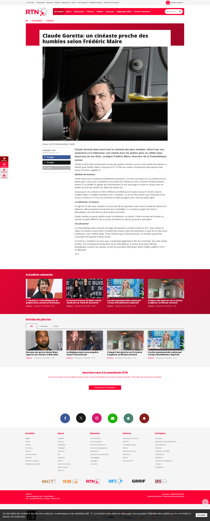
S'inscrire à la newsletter (105, 387)
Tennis (60, 461)
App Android (144, 418)
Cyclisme (61, 451)
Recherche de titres (97, 445)
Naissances (66, 2)
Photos (90, 11)
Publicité (158, 448)
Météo (125, 448)
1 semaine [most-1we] (43, 326)
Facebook (65, 418)
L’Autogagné (94, 457)
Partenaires (159, 454)
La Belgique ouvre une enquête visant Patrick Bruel (82, 353)
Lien (47, 168)
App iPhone (128, 418)
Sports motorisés (64, 464)
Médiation (159, 457)
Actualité (58, 11)
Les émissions (95, 438)
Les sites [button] (30, 2)
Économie (29, 448)
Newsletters (113, 418)
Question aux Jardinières (99, 454)
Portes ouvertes (142, 11)
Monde (28, 445)
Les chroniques (96, 441)
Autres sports (63, 467)
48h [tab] (31, 326)
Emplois (57, 2)
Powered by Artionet (154, 496)
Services (110, 11)
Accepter (201, 515)
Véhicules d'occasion (111, 2)
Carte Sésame (82, 2)
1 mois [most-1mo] (55, 326)
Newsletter (159, 467)
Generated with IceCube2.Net (173, 496)
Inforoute (49, 2)
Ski (59, 454)
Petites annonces (129, 451)
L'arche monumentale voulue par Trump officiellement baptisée (124, 301)
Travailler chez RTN (162, 451)
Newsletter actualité (32, 464)
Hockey (60, 441)
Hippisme (61, 457)
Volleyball (61, 448)
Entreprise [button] (40, 2)
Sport (69, 11)
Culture (50, 20)
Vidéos (100, 11)
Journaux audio (31, 454)
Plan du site (55, 498)
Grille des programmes (99, 448)
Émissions (79, 11)
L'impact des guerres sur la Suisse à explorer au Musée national (165, 301)
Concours (94, 464)
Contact (158, 464)
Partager (49, 157)
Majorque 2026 (124, 11)
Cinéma (126, 441)
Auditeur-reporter (174, 3)
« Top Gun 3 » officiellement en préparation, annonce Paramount (43, 301)
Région (28, 438)
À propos (158, 438)
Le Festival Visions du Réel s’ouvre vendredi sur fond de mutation (84, 301)
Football (61, 438)
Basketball (61, 445)
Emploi (125, 457)
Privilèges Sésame (95, 2)
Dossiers (28, 457)
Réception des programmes (165, 441)
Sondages (94, 461)
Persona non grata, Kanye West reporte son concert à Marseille (42, 353)
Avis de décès (128, 461)
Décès (74, 2)
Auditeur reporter (32, 461)
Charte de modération (163, 461)
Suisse (27, 441)
